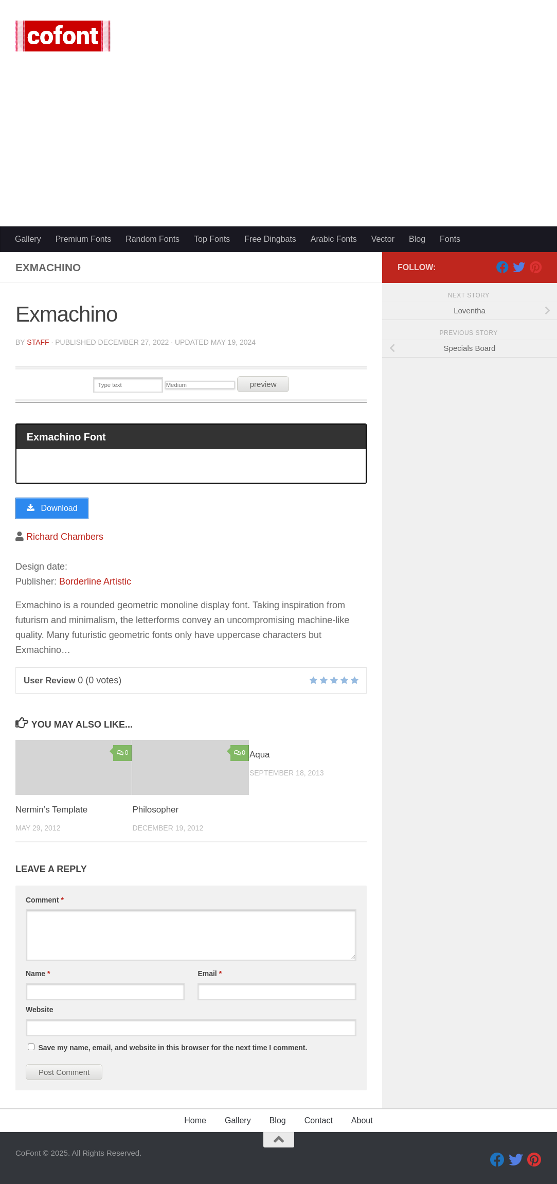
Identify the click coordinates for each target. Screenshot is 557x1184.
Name (38, 973)
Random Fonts (152, 239)
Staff (38, 342)
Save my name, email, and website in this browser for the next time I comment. (172, 1048)
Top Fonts (212, 239)
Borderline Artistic (95, 581)
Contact (318, 1120)
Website (39, 1009)
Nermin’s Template (51, 810)
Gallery (28, 239)
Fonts (450, 239)
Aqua (259, 754)
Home (195, 1120)
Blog (417, 239)
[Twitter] (519, 267)
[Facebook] (502, 267)
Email (209, 973)
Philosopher (155, 810)
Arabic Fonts (334, 239)
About (362, 1120)
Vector (382, 239)
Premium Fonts (83, 239)
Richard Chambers (64, 537)
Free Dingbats (270, 239)
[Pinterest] (535, 267)
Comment (45, 900)
